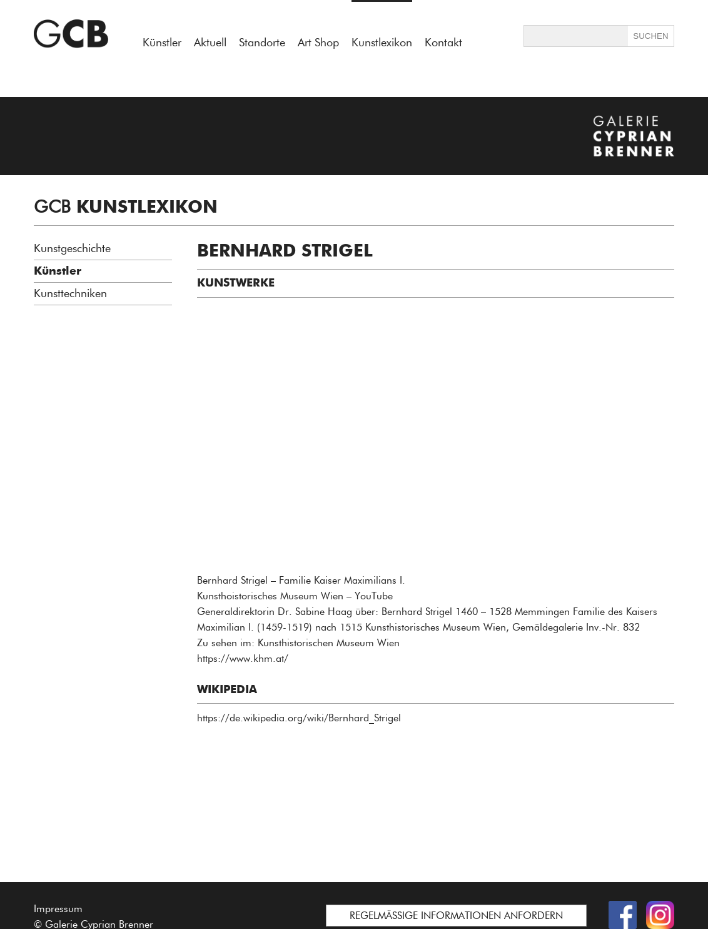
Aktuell (210, 42)
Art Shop (318, 42)
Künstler (162, 42)
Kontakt (443, 42)
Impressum (58, 909)
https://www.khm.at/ (242, 658)
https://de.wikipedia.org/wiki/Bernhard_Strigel (299, 718)
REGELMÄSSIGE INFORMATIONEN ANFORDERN (456, 915)
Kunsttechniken (70, 293)
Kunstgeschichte (72, 248)
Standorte (262, 42)
